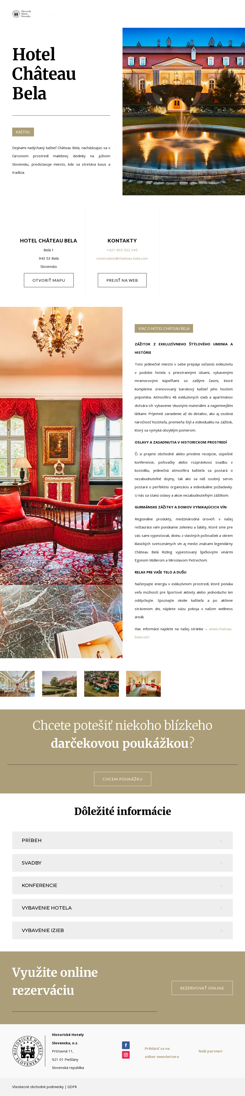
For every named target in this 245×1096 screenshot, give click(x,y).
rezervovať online (202, 988)
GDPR (72, 1087)
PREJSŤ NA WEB (122, 280)
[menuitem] (51, 13)
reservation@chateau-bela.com (122, 258)
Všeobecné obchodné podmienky (38, 1087)
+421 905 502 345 (122, 249)
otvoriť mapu (49, 280)
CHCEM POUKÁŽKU (123, 779)
